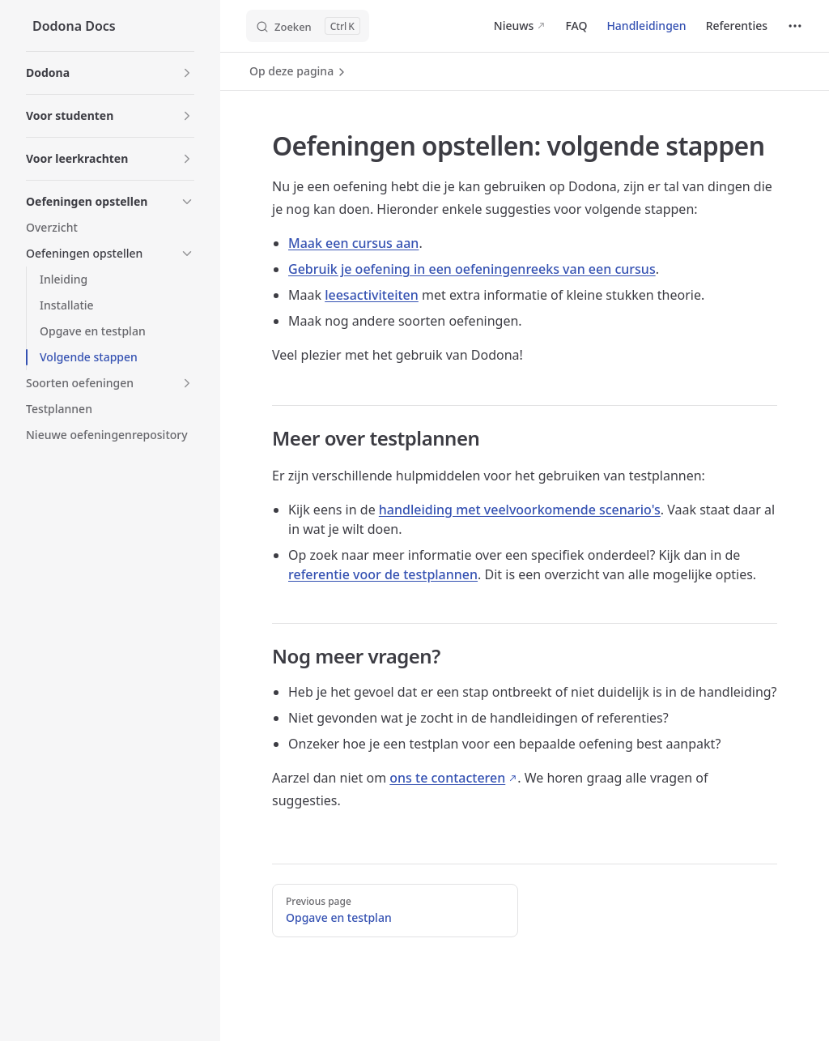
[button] (110, 73)
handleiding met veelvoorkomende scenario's (520, 509)
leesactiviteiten (372, 295)
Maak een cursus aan (353, 243)
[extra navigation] (795, 26)
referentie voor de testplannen (383, 574)
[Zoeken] (307, 26)
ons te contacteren (447, 778)
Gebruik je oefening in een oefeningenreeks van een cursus (472, 269)
